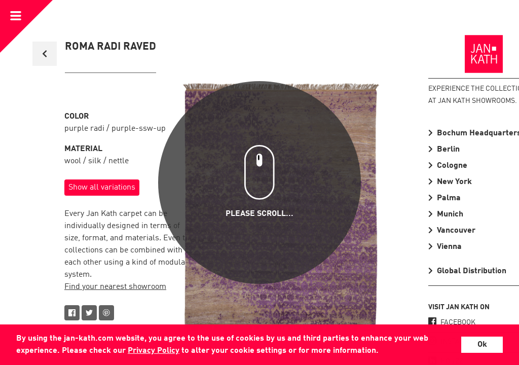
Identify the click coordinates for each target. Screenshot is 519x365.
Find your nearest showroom (115, 287)
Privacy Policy (153, 351)
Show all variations (101, 188)
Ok (482, 345)
